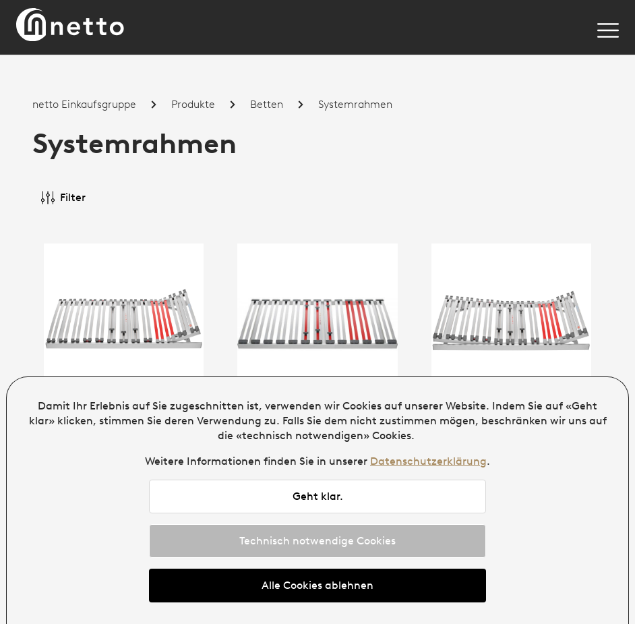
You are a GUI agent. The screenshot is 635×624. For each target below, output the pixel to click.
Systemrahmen (355, 104)
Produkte (193, 104)
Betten (266, 104)
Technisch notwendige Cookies (317, 540)
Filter (63, 197)
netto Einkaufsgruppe (84, 104)
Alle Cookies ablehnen (317, 585)
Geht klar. (318, 496)
